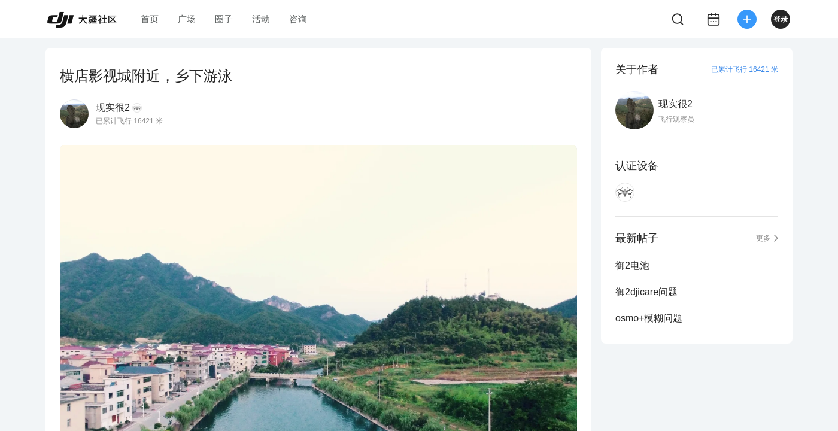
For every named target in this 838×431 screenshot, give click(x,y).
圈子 (224, 19)
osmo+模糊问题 (648, 318)
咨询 (298, 19)
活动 (261, 19)
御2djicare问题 (646, 292)
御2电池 (632, 265)
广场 (187, 19)
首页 (150, 19)
